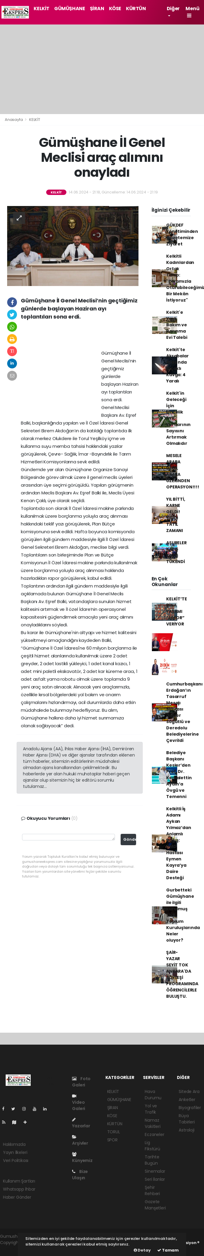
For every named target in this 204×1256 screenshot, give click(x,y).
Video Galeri (78, 1103)
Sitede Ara (189, 1091)
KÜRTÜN (136, 8)
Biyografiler (190, 1108)
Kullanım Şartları (19, 1181)
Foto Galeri (81, 1082)
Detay (142, 1250)
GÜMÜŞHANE (69, 8)
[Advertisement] (102, 69)
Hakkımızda (14, 1144)
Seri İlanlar (155, 1179)
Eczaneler (154, 1134)
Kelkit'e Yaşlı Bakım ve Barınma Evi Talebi (176, 324)
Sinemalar (155, 1171)
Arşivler (80, 1140)
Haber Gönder (17, 1197)
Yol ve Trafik (151, 1109)
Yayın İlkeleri (15, 1152)
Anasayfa (14, 119)
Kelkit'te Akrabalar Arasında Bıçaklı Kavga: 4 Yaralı (177, 365)
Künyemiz (82, 1157)
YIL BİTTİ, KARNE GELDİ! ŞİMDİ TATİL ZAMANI (175, 515)
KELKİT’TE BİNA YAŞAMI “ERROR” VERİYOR (176, 611)
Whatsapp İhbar (19, 1189)
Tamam (168, 1250)
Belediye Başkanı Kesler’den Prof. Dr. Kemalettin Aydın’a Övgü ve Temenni (178, 775)
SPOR (112, 1140)
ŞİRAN (97, 8)
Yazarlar (81, 1123)
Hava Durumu (153, 1095)
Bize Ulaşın (80, 1175)
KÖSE (115, 8)
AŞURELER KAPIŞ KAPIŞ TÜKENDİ (176, 552)
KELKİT (41, 8)
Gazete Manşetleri (155, 1205)
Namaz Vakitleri (152, 1123)
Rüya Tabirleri (186, 1119)
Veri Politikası (15, 1160)
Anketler (187, 1100)
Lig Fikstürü (152, 1146)
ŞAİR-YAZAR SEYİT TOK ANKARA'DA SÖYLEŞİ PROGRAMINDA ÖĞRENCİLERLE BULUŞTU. (182, 974)
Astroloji (186, 1130)
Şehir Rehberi (152, 1190)
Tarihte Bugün (152, 1160)
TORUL (113, 1132)
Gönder (129, 839)
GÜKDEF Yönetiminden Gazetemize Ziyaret (182, 234)
